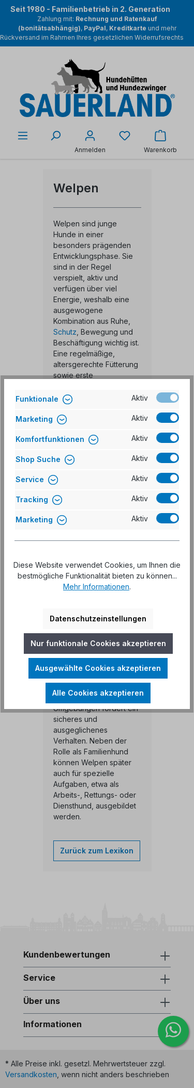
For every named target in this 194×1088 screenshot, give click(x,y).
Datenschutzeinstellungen (98, 618)
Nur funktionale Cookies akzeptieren (98, 643)
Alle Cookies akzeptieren (98, 692)
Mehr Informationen (96, 586)
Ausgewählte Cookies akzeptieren (98, 668)
